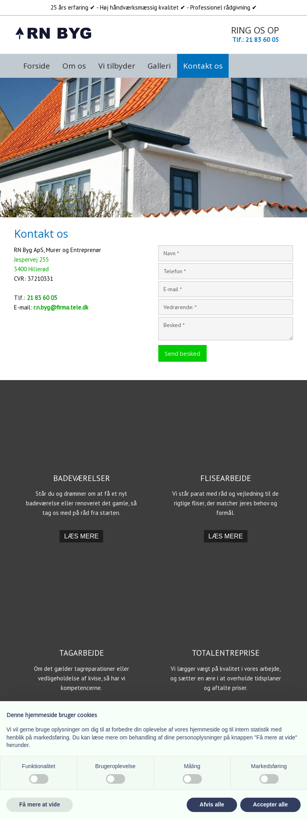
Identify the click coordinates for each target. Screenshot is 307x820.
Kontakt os (203, 66)
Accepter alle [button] (270, 804)
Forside (36, 66)
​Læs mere (81, 536)
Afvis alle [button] (211, 804)
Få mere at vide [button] (39, 804)
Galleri (159, 66)
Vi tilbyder (116, 66)
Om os (74, 66)
